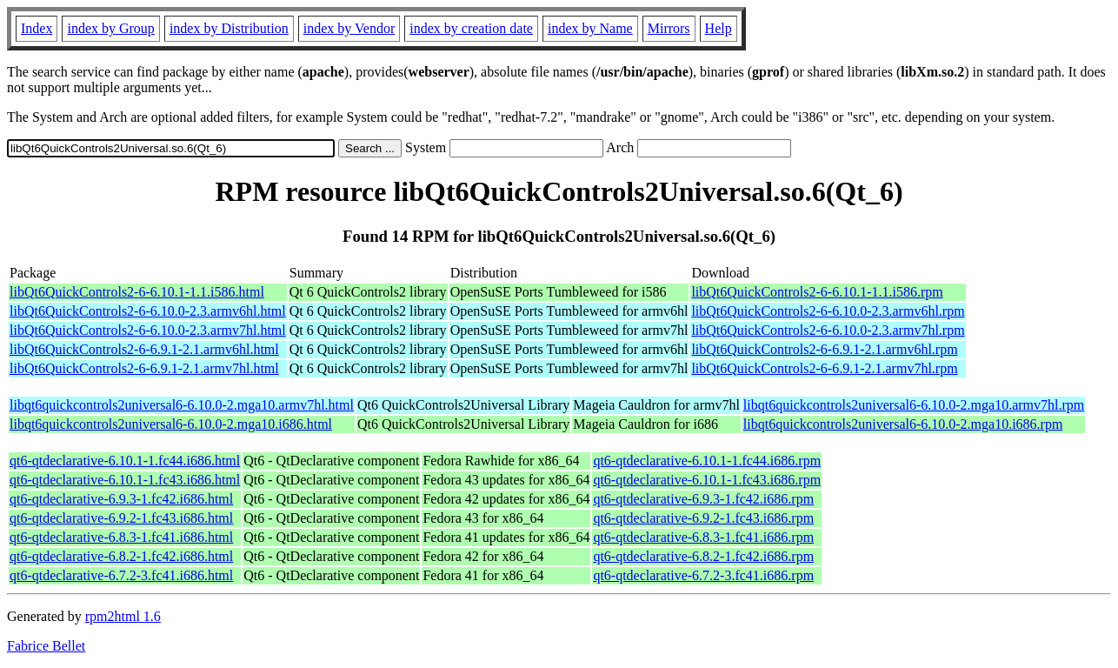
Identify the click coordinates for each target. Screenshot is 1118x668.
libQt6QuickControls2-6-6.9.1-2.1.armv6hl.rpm (824, 349)
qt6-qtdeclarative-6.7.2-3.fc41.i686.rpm (703, 575)
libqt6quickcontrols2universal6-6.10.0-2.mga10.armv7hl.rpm (913, 404)
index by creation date (471, 28)
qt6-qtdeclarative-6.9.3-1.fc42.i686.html (121, 498)
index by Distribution (229, 28)
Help (718, 28)
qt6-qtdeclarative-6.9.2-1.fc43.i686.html (121, 518)
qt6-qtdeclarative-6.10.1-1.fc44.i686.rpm (707, 460)
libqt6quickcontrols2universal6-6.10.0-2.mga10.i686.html (171, 424)
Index (36, 28)
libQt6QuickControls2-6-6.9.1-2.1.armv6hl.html (144, 349)
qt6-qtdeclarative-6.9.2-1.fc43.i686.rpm (703, 518)
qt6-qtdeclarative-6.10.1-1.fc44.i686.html (125, 460)
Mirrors (669, 28)
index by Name (590, 28)
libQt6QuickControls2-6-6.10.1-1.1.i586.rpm (816, 291)
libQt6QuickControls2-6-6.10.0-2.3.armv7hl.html (148, 330)
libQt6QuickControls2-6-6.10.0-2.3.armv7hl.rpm (827, 330)
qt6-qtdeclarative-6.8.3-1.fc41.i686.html (121, 537)
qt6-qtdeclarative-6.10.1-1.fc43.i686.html (125, 479)
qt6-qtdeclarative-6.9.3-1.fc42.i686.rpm (703, 498)
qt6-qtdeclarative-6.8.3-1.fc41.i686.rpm (703, 537)
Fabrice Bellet (46, 645)
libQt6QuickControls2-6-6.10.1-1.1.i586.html (137, 291)
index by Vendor (349, 28)
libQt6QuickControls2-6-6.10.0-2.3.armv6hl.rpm (827, 311)
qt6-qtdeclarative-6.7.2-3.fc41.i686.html (121, 575)
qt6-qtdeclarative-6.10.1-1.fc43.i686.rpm (707, 479)
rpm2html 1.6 (123, 616)
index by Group (110, 28)
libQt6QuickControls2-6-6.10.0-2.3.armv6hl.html (148, 311)
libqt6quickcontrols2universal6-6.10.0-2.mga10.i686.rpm (903, 424)
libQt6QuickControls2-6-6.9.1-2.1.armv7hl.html (144, 368)
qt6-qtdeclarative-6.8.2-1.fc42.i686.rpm (703, 556)
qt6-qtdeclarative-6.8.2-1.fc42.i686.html (121, 556)
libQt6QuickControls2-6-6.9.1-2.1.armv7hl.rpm (824, 368)
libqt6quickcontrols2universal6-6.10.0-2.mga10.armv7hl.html (182, 404)
